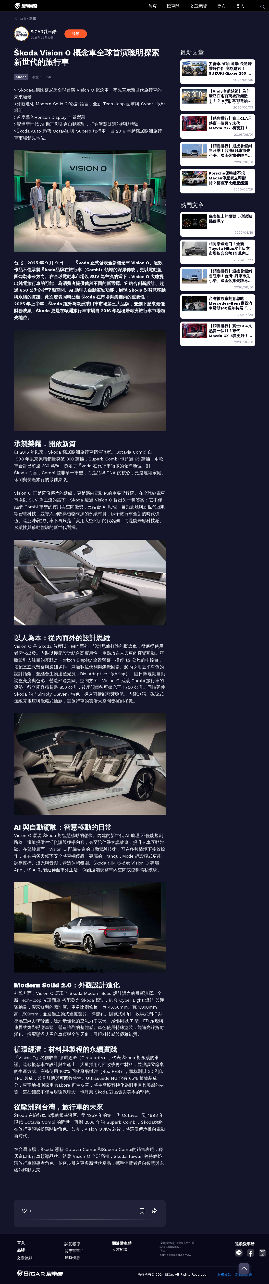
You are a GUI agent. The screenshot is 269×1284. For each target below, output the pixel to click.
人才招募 (120, 1249)
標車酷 (173, 6)
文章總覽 (198, 6)
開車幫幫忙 (74, 1250)
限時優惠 (72, 1257)
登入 (240, 6)
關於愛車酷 (122, 1243)
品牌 (21, 1250)
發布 (221, 6)
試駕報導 (72, 1244)
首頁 (152, 6)
